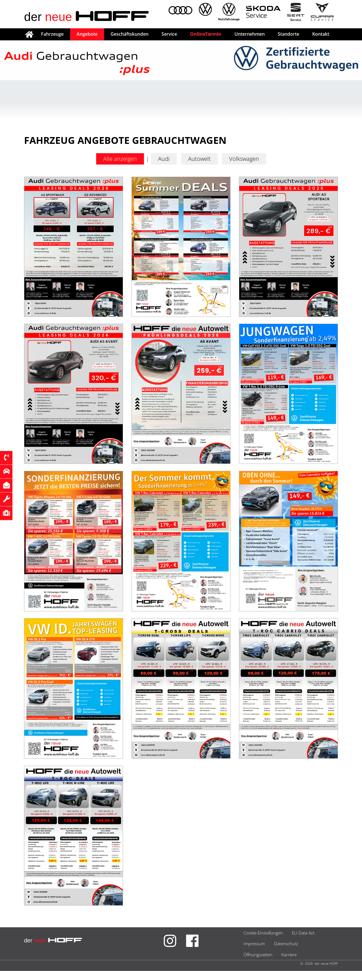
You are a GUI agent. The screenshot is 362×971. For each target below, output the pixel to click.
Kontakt (320, 34)
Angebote (87, 34)
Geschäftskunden (129, 34)
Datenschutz (286, 943)
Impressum (254, 943)
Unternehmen (249, 34)
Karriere (289, 954)
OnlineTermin (205, 34)
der (86, 17)
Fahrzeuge (52, 34)
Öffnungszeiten (258, 954)
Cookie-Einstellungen (263, 933)
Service (169, 34)
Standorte (288, 34)
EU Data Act (303, 933)
